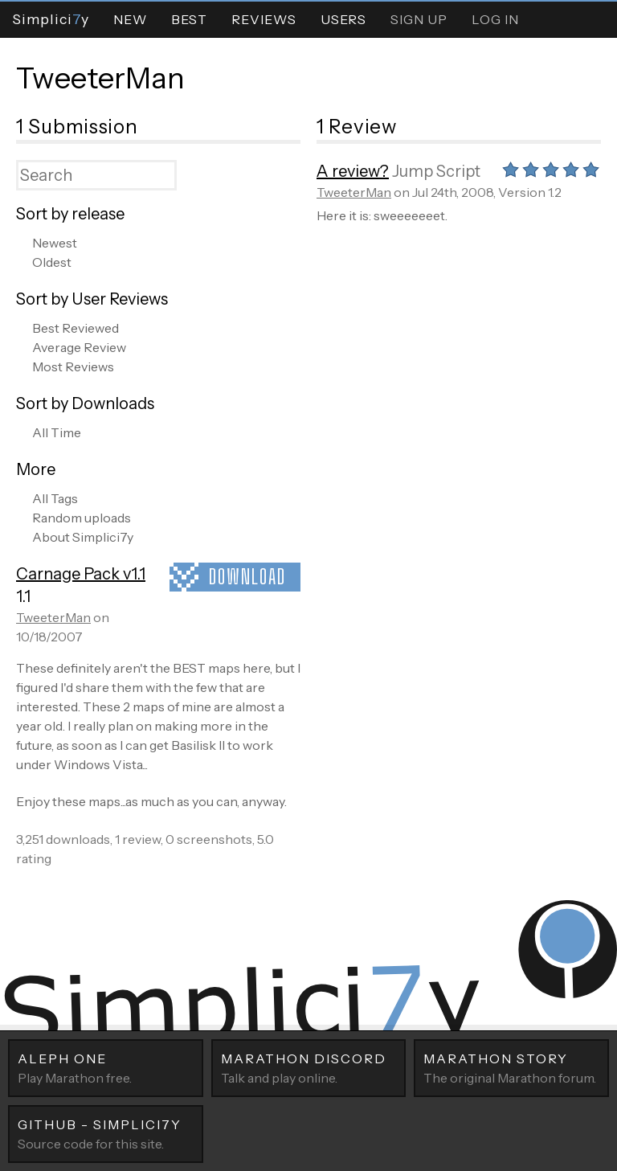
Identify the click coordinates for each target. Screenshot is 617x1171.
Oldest (52, 262)
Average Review (79, 347)
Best (189, 19)
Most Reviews (73, 366)
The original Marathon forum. (511, 1067)
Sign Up (418, 19)
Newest (54, 243)
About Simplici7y (82, 537)
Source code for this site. (106, 1133)
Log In (495, 19)
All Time (56, 432)
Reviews (263, 19)
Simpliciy (50, 18)
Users (343, 19)
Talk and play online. (309, 1067)
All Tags (55, 498)
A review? (353, 171)
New (130, 19)
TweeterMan (100, 78)
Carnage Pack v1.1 (80, 573)
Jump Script (436, 171)
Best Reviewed (75, 328)
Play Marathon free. (106, 1067)
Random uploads (81, 518)
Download (247, 576)
